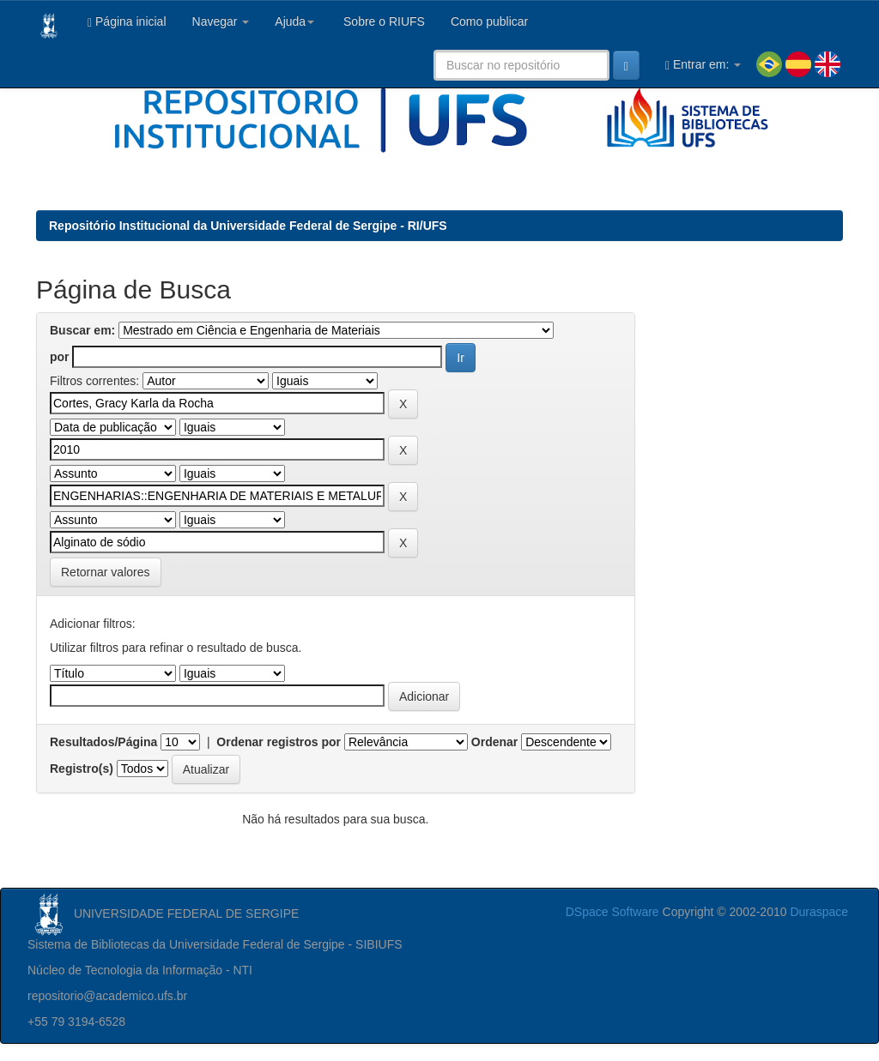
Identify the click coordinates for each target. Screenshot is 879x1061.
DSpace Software (612, 912)
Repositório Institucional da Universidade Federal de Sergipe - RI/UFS (248, 225)
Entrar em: (703, 64)
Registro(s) (81, 768)
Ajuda (294, 21)
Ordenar (494, 742)
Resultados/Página (103, 742)
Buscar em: (82, 330)
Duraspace (819, 912)
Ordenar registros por (278, 742)
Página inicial (127, 22)
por (60, 357)
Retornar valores (105, 572)
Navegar (221, 21)
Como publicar (489, 21)
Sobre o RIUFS (382, 21)
